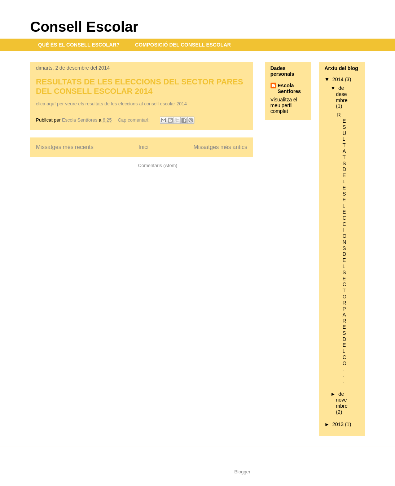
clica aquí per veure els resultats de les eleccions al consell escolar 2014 (111, 103)
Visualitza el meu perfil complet (284, 105)
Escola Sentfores (289, 88)
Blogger (242, 471)
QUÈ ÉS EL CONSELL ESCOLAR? (79, 45)
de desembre (341, 94)
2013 (338, 424)
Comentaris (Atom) (157, 165)
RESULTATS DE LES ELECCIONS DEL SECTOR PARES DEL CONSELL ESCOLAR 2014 (139, 86)
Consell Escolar (84, 27)
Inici (144, 147)
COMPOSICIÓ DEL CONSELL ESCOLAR (183, 45)
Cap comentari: (134, 120)
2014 (338, 79)
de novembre (341, 400)
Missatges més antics (220, 147)
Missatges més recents (64, 147)
